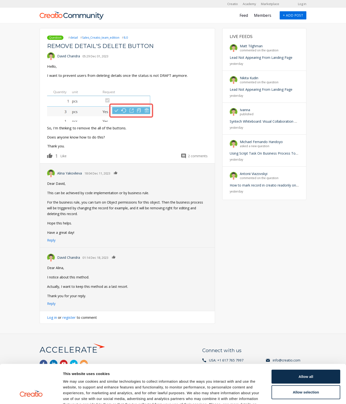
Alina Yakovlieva (69, 173)
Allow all (306, 341)
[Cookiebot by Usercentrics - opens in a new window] (31, 394)
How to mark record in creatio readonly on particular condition (278, 185)
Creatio (232, 4)
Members (262, 15)
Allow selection (306, 357)
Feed (244, 15)
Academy (249, 4)
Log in (302, 4)
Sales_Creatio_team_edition (100, 38)
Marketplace (270, 4)
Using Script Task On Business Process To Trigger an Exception (279, 153)
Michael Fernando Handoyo (261, 141)
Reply (51, 240)
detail (74, 38)
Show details (252, 394)
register (69, 317)
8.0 (126, 38)
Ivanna (245, 110)
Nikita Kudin (249, 78)
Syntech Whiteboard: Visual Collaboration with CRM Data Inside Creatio (285, 121)
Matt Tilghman (251, 46)
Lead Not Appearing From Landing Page (261, 57)
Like (52, 155)
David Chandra (68, 56)
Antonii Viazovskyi (253, 173)
